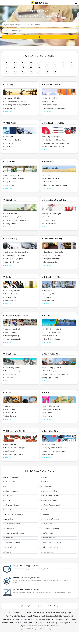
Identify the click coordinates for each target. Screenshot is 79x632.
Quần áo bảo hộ (49, 454)
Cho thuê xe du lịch (50, 336)
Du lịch (47, 315)
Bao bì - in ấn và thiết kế (52, 409)
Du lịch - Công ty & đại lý (52, 329)
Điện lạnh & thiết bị (52, 84)
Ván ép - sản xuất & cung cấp (15, 448)
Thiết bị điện (47, 290)
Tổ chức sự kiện (49, 220)
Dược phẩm (9, 136)
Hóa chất (7, 510)
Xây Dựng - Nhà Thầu (12, 98)
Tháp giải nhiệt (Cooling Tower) (54, 108)
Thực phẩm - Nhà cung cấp (53, 252)
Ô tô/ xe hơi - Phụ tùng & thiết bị (16, 252)
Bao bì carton (48, 416)
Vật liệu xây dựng (10, 547)
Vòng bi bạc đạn (10, 374)
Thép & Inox (10, 161)
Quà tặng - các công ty (51, 136)
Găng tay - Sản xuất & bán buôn (54, 448)
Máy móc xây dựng (12, 406)
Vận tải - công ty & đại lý (52, 367)
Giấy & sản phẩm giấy (11, 505)
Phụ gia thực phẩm (50, 262)
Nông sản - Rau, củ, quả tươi (53, 255)
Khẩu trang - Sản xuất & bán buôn (55, 451)
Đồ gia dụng (11, 200)
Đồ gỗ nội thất (10, 451)
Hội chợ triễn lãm (49, 223)
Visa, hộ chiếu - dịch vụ (51, 339)
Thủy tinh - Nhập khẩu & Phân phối (56, 143)
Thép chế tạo (9, 185)
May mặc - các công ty (13, 329)
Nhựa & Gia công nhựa (51, 519)
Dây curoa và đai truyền (13, 371)
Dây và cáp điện (49, 294)
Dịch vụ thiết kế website (26, 589)
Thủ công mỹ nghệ (49, 538)
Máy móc (9, 392)
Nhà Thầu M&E (10, 108)
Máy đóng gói (10, 409)
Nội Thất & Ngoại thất (12, 524)
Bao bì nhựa (47, 413)
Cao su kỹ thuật (10, 297)
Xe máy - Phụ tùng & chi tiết (15, 255)
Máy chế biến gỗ (11, 416)
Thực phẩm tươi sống (51, 259)
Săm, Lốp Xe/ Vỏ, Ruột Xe (14, 259)
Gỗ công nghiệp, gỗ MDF (14, 454)
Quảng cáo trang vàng (26, 577)
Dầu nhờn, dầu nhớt (12, 262)
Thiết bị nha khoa (11, 147)
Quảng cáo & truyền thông (55, 200)
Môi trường (8, 519)
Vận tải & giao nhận (52, 354)
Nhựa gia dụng (10, 223)
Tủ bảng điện (48, 297)
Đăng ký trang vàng (26, 566)
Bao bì (46, 392)
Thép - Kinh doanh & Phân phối (16, 178)
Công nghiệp (11, 354)
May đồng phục (10, 332)
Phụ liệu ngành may (12, 336)
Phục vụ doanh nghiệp (51, 496)
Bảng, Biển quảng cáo (51, 217)
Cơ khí (6, 486)
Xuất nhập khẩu (48, 552)
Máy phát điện (48, 300)
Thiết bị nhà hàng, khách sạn (15, 217)
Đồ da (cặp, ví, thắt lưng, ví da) (54, 140)
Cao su (8, 277)
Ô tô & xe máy (11, 238)
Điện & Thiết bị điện (52, 277)
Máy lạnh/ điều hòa (50, 101)
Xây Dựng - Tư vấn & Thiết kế (15, 101)
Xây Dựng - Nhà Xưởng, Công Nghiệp (18, 105)
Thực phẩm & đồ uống (53, 238)
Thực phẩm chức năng (13, 140)
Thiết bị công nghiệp (12, 367)
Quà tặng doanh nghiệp (54, 123)
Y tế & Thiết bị (11, 123)
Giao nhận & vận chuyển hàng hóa (55, 374)
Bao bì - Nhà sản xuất (51, 406)
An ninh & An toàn (11, 477)
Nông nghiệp (49, 161)
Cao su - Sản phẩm (11, 294)
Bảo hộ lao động (51, 431)
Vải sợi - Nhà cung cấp (13, 339)
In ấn (45, 510)
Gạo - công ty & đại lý (51, 178)
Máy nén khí (9, 377)
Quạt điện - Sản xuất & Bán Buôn (16, 220)
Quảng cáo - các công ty (52, 213)
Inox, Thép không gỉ (12, 175)
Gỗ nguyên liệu (10, 444)
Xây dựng (9, 84)
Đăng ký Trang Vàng (30, 606)
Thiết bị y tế (9, 143)
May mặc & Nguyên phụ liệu (17, 315)
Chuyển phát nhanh (50, 377)
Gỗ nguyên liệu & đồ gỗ (15, 431)
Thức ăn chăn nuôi (50, 182)
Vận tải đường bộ (49, 371)
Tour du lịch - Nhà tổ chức (52, 332)
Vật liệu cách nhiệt (50, 105)
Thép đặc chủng (10, 182)
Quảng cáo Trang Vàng (50, 606)
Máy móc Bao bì (10, 413)
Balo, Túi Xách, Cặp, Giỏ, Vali (53, 147)
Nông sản (46, 175)
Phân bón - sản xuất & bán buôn (55, 185)
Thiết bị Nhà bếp (11, 213)
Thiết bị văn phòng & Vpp (52, 543)
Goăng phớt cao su (12, 300)
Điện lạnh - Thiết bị (50, 98)
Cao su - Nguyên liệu (12, 290)
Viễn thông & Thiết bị (50, 547)
